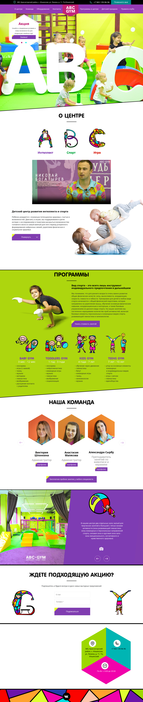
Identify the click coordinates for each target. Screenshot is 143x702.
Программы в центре (89, 9)
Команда (29, 9)
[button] (21, 442)
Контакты (57, 9)
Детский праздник (110, 9)
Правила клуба (127, 9)
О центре (19, 9)
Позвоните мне (121, 2)
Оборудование (43, 9)
